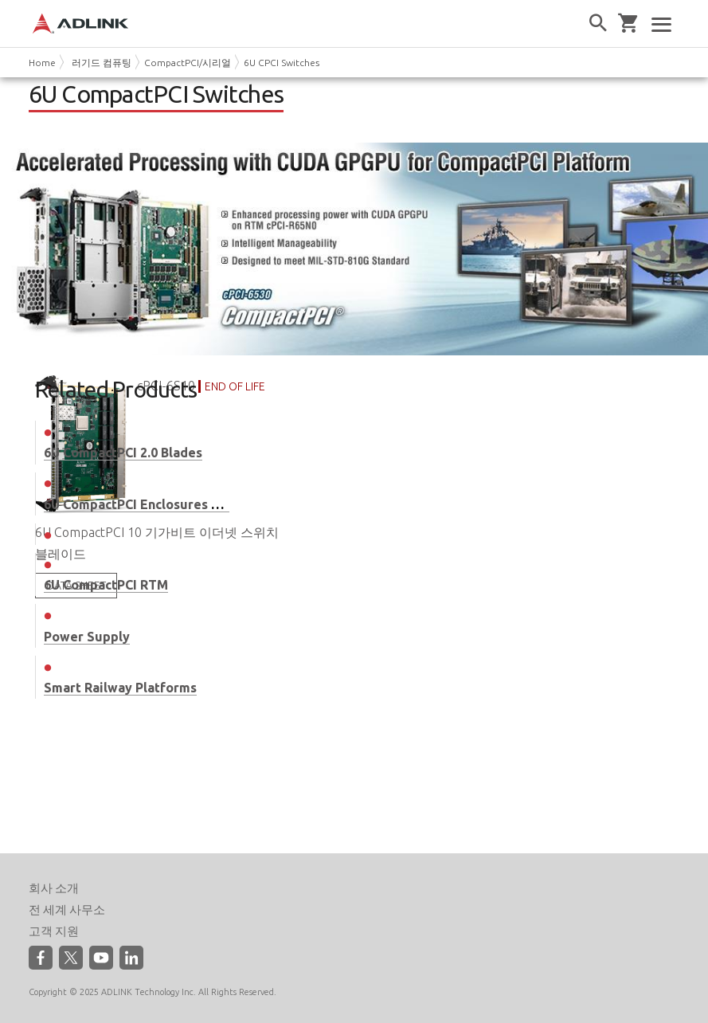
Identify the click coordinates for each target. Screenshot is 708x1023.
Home (42, 62)
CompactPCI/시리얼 (187, 62)
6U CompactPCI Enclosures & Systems (160, 504)
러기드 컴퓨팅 (101, 62)
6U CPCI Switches (281, 62)
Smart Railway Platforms (120, 687)
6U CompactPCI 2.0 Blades (123, 452)
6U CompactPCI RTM (106, 585)
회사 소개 (54, 888)
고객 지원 (54, 931)
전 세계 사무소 (67, 909)
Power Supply (87, 636)
